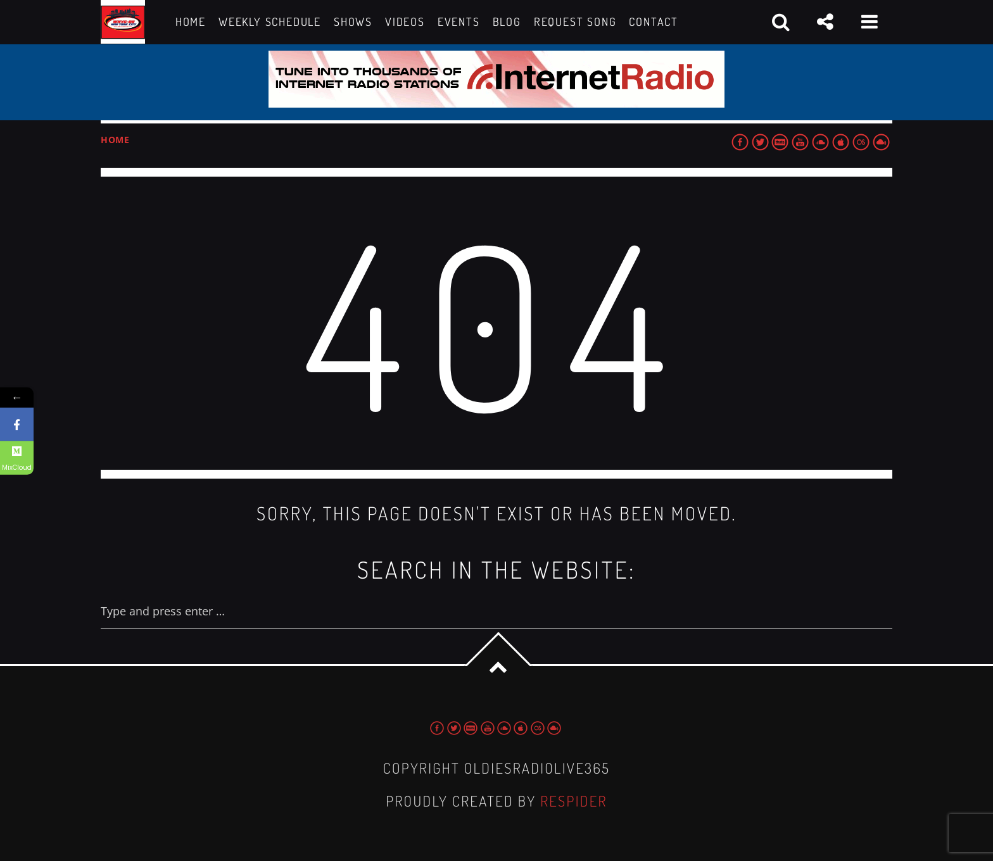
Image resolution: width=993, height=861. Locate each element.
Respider (573, 801)
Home (115, 140)
